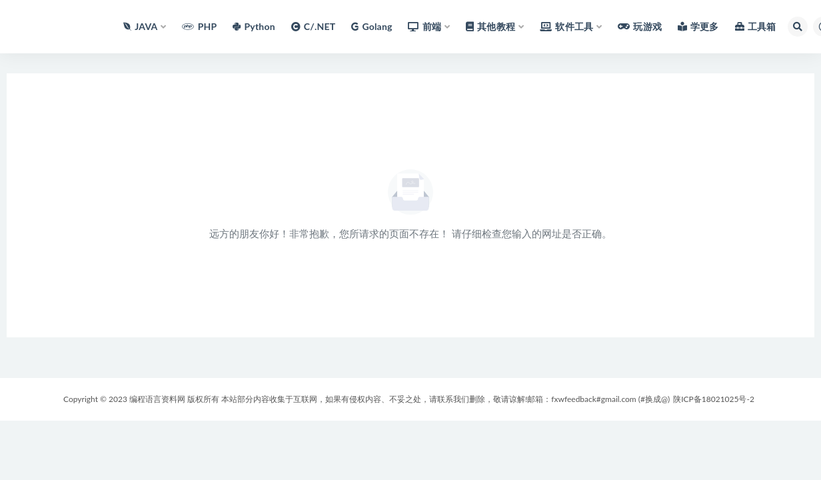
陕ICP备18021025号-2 (713, 399)
